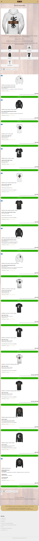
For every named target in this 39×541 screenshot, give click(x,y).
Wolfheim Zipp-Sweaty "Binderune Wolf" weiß (10, 263)
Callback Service (4, 530)
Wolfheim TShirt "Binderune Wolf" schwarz (10, 210)
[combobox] (8, 69)
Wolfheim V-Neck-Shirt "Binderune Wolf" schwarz (11, 390)
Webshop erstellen (16, 538)
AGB (2, 526)
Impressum (4, 518)
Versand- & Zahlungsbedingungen (7, 523)
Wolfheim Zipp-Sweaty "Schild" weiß (8, 85)
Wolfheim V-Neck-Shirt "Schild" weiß (8, 288)
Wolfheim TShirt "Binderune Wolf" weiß (9, 182)
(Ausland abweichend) (12, 115)
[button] (2, 69)
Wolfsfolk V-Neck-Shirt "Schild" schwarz (9, 313)
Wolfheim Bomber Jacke (6, 468)
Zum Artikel (19, 96)
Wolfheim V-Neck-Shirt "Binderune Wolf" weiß (10, 364)
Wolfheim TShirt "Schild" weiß (7, 133)
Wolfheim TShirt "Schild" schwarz (8, 158)
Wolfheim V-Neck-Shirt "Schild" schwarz (9, 337)
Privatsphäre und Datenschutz (7, 528)
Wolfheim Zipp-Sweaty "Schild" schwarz (9, 109)
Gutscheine (4, 519)
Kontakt (3, 521)
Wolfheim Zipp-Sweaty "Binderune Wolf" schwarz (11, 237)
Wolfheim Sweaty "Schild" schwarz (8, 442)
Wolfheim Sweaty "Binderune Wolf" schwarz (10, 417)
